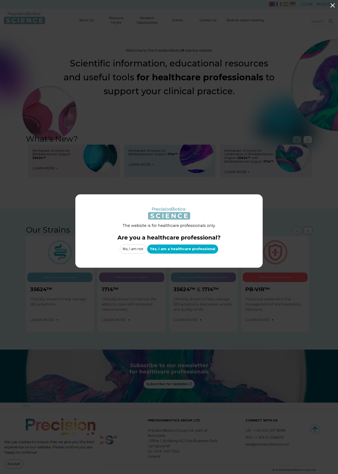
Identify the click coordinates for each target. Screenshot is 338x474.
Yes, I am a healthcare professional (182, 249)
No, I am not (133, 249)
